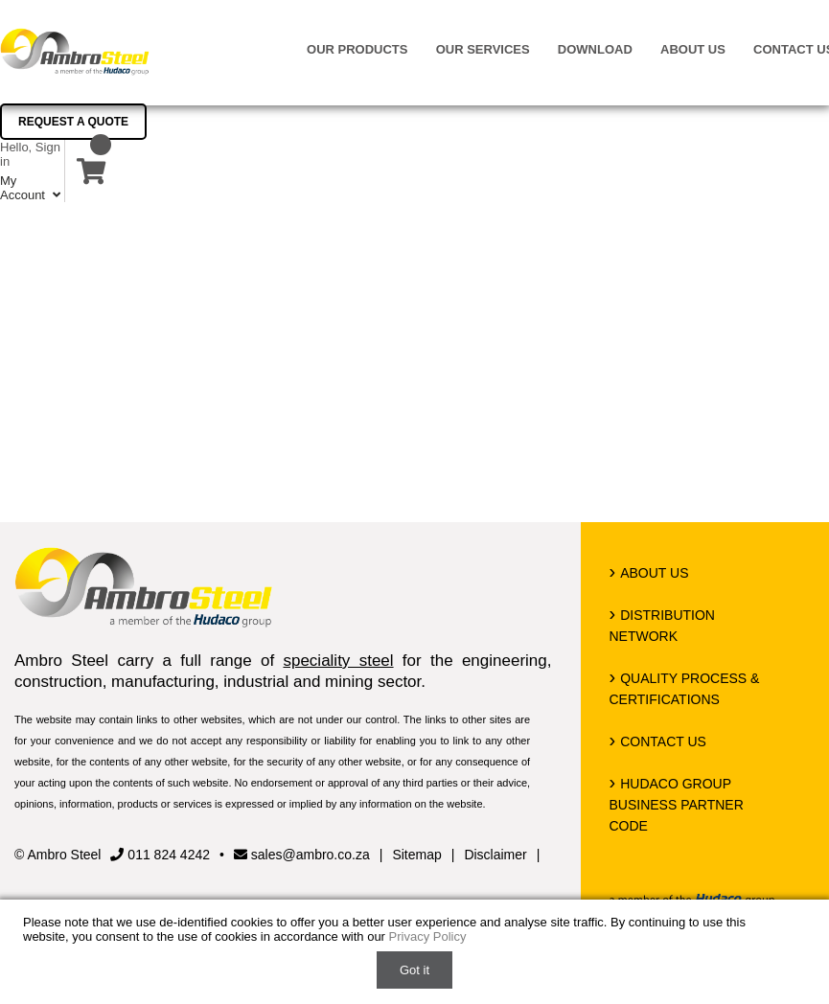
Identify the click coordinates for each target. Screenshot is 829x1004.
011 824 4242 (160, 854)
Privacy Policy (428, 936)
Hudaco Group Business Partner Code (677, 804)
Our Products (357, 49)
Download (595, 49)
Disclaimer (495, 854)
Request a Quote (73, 121)
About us (692, 49)
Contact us (663, 741)
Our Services (483, 49)
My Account (32, 187)
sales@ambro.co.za (302, 854)
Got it (414, 970)
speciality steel (338, 660)
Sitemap (416, 854)
